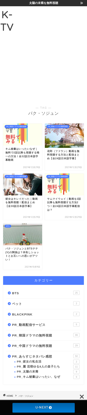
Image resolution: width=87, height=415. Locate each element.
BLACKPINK (46, 314)
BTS (46, 293)
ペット (46, 303)
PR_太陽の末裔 (48, 372)
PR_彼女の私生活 (48, 362)
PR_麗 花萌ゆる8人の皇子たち (48, 367)
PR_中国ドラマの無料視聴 (46, 345)
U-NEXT (43, 407)
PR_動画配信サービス (46, 324)
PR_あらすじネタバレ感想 (46, 356)
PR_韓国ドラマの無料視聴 (46, 335)
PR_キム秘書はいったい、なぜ (48, 377)
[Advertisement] (43, 52)
